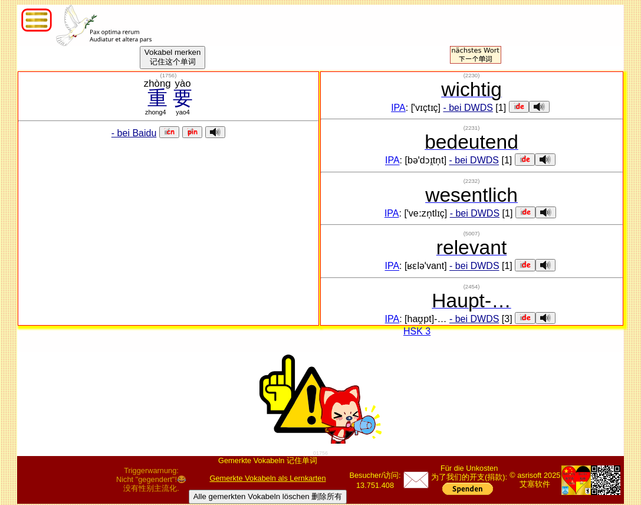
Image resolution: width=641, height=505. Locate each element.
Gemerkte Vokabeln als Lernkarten (268, 478)
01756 (320, 453)
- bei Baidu (134, 133)
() (168, 75)
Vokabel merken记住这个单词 (172, 57)
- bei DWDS (467, 108)
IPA (398, 108)
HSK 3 (416, 331)
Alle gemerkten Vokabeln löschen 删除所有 (268, 496)
